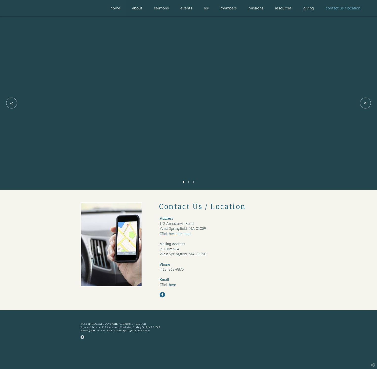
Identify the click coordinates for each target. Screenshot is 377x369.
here (172, 285)
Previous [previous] (11, 103)
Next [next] (365, 103)
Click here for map (175, 234)
